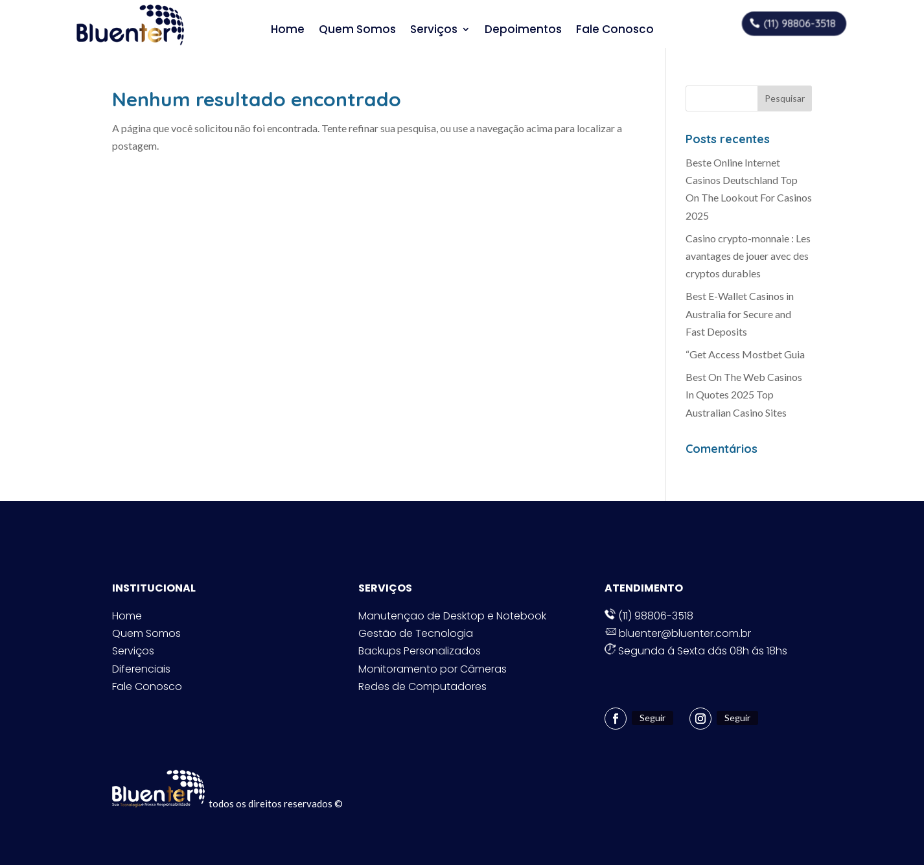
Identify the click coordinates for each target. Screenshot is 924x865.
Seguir (652, 717)
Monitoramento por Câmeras (432, 669)
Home (288, 29)
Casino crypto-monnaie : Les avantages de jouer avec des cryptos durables (748, 255)
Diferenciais (141, 669)
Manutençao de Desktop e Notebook (452, 615)
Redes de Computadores (422, 686)
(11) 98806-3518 (799, 23)
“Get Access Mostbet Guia (745, 354)
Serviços (433, 29)
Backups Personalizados (419, 650)
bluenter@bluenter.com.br (678, 633)
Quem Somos (357, 29)
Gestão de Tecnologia (415, 633)
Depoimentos (523, 29)
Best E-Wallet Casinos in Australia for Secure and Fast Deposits (740, 313)
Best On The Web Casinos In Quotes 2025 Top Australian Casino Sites (744, 394)
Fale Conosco (615, 29)
